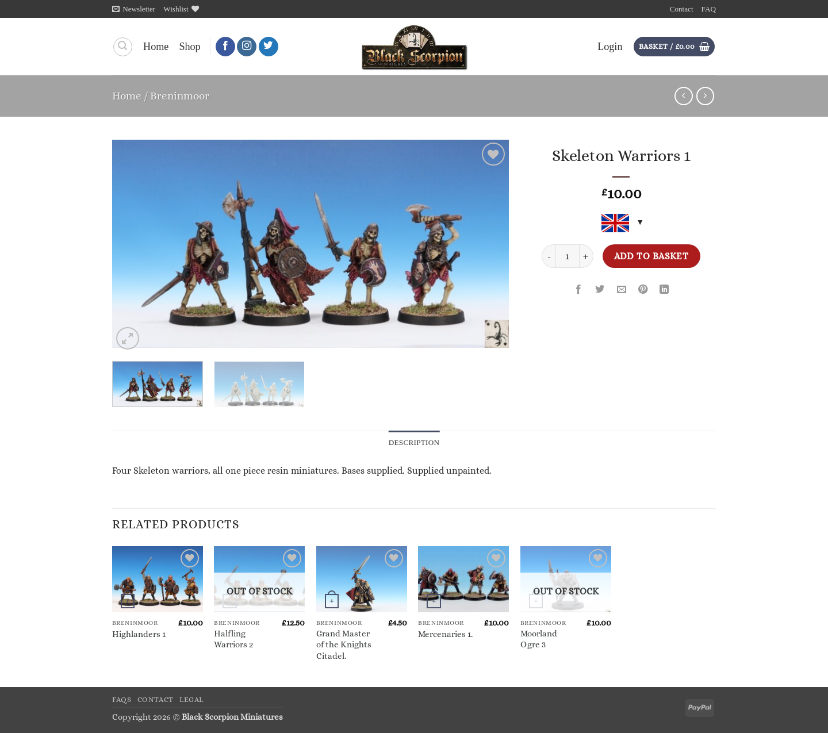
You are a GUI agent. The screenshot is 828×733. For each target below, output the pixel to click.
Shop (189, 46)
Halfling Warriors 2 (233, 639)
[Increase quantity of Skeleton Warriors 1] (586, 256)
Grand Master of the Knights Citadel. (343, 645)
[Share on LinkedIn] (664, 290)
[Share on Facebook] (578, 290)
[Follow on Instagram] (246, 47)
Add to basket (651, 256)
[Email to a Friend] (621, 290)
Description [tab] (414, 442)
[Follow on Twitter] (268, 47)
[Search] (122, 46)
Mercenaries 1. (445, 634)
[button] (133, 9)
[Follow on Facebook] (225, 47)
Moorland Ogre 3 (538, 639)
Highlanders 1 (139, 634)
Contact (681, 9)
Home (155, 46)
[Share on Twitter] (600, 290)
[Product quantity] (567, 256)
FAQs (122, 700)
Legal (191, 700)
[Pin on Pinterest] (643, 290)
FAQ (709, 9)
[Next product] (683, 96)
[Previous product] (705, 96)
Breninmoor (179, 96)
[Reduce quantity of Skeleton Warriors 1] (548, 256)
